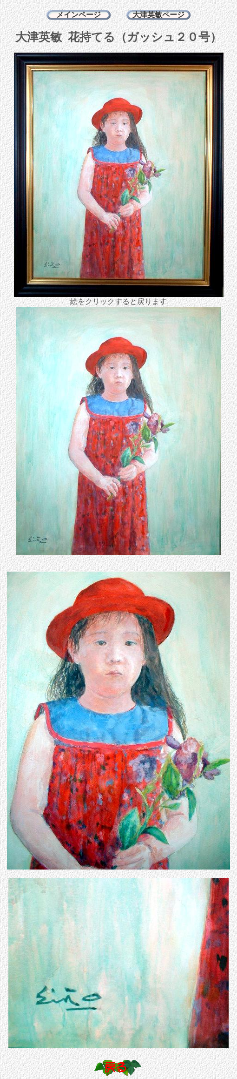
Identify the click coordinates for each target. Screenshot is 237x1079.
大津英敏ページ (158, 15)
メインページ (78, 15)
